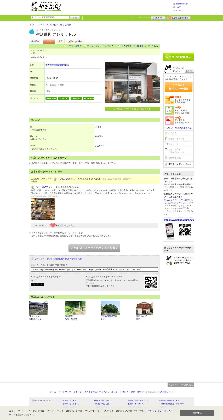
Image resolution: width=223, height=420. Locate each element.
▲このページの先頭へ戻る (180, 385)
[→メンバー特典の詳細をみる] (178, 128)
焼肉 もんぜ (141, 316)
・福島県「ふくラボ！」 (70, 404)
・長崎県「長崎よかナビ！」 (170, 400)
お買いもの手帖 (75, 41)
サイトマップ (65, 392)
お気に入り (110, 46)
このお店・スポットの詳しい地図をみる (132, 108)
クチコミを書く (74, 46)
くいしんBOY (64, 179)
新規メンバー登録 (179, 17)
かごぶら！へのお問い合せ (160, 392)
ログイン (158, 17)
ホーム (178, 10)
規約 (133, 392)
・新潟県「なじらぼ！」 (103, 404)
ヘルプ (178, 7)
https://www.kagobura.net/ (179, 220)
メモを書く (126, 46)
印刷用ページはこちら (147, 46)
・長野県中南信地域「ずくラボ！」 (172, 404)
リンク (125, 392)
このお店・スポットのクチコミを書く (94, 247)
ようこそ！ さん (141, 17)
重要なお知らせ (182, 4)
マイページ (173, 144)
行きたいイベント (176, 138)
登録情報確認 (174, 158)
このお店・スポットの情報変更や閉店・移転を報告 (58, 258)
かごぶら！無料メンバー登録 (178, 87)
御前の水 (69, 316)
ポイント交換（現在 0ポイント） (177, 151)
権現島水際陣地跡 (109, 316)
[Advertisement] (121, 7)
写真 (61, 41)
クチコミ (49, 41)
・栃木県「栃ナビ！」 (69, 400)
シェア (34, 280)
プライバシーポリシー (109, 392)
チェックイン (93, 46)
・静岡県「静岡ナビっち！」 (137, 400)
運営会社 (141, 392)
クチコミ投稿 (90, 392)
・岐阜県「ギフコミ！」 (135, 404)
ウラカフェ (34, 316)
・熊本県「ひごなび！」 (103, 400)
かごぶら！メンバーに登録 (176, 199)
